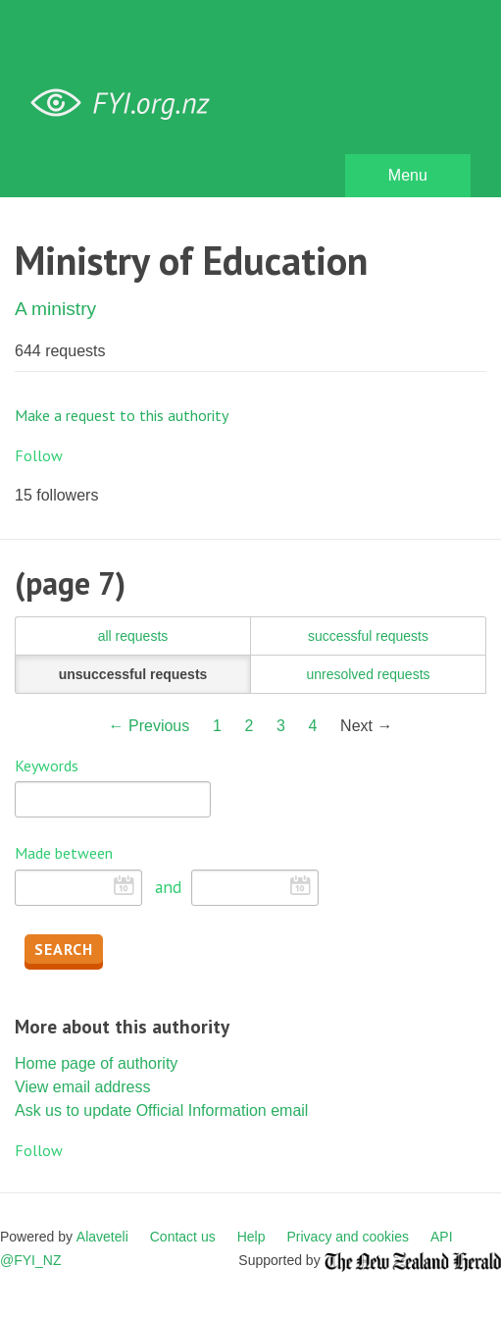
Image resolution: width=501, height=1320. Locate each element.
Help (251, 1236)
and (168, 886)
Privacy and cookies (347, 1236)
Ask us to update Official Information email (161, 1110)
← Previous (149, 725)
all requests (133, 636)
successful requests (368, 636)
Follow (39, 455)
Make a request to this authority (121, 415)
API (441, 1236)
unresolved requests (367, 674)
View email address (82, 1087)
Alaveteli (102, 1236)
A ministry (55, 308)
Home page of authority (96, 1063)
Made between (64, 853)
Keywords (46, 765)
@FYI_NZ (30, 1260)
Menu (407, 175)
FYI (127, 103)
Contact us (183, 1236)
